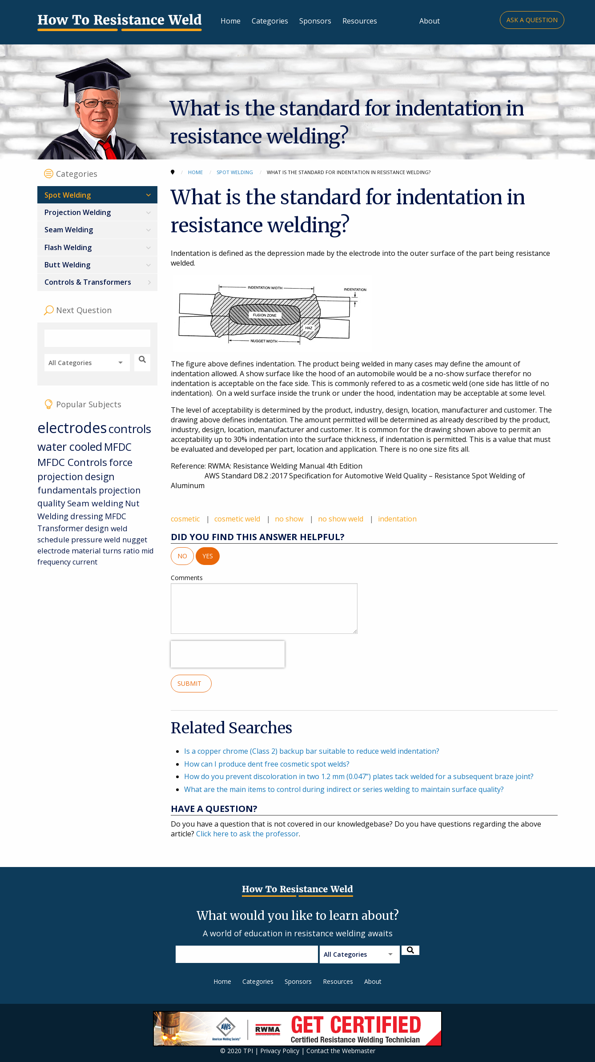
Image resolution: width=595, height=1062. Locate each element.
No (182, 556)
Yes (207, 556)
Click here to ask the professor (247, 834)
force (121, 462)
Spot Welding (67, 195)
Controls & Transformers (87, 282)
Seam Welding (68, 230)
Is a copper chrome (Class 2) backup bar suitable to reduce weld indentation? (311, 751)
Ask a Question (532, 20)
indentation (397, 518)
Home (231, 21)
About (429, 21)
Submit (191, 683)
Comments (264, 603)
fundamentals (67, 490)
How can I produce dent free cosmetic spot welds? (267, 764)
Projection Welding (77, 212)
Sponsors (315, 21)
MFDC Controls (72, 462)
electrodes (72, 427)
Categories (270, 21)
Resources (359, 21)
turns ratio (121, 550)
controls (130, 429)
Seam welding (95, 503)
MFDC (118, 447)
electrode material (69, 550)
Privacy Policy (279, 1050)
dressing (86, 516)
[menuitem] (97, 194)
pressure (86, 539)
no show (290, 518)
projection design (75, 476)
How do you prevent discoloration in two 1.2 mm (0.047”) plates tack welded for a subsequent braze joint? (359, 776)
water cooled (69, 446)
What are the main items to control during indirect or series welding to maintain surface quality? (344, 789)
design (97, 528)
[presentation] (228, 654)
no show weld (341, 518)
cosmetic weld (238, 518)
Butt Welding (67, 265)
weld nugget (125, 539)
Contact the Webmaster (340, 1050)
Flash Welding (68, 247)
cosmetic (186, 518)
